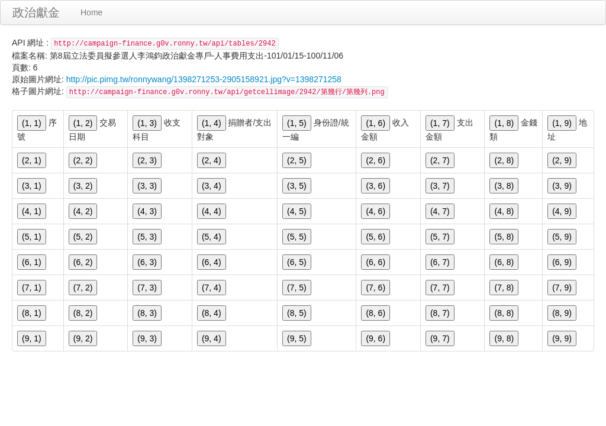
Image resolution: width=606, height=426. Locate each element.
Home (91, 12)
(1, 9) (562, 123)
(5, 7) (440, 236)
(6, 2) (83, 262)
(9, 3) (147, 338)
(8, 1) (31, 313)
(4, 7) (440, 211)
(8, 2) (83, 313)
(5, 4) (211, 236)
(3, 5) (297, 186)
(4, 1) (31, 211)
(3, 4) (211, 186)
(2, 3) (147, 160)
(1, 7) (440, 123)
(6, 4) (211, 262)
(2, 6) (375, 160)
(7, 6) (375, 287)
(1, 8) (504, 123)
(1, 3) (147, 123)
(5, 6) (375, 236)
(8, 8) (504, 313)
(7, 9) (562, 287)
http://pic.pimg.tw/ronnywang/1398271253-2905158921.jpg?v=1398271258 (203, 79)
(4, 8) (504, 211)
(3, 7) (440, 186)
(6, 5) (297, 262)
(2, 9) (562, 160)
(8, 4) (211, 313)
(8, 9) (562, 313)
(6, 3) (147, 262)
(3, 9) (562, 186)
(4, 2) (83, 211)
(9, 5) (297, 338)
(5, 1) (31, 236)
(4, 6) (375, 211)
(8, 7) (440, 313)
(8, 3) (147, 313)
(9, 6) (375, 338)
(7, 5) (297, 287)
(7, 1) (31, 287)
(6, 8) (504, 262)
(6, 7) (440, 262)
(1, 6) (375, 123)
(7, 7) (440, 287)
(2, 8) (504, 160)
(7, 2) (83, 287)
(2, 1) (31, 160)
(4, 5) (297, 211)
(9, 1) (31, 338)
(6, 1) (31, 262)
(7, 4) (211, 287)
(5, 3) (147, 236)
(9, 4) (211, 338)
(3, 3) (147, 186)
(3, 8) (504, 186)
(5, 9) (562, 236)
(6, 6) (375, 262)
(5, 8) (504, 236)
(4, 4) (211, 211)
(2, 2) (83, 160)
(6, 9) (562, 262)
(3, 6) (375, 186)
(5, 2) (83, 236)
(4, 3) (147, 211)
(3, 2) (83, 186)
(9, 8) (504, 338)
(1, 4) (211, 123)
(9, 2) (83, 338)
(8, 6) (375, 313)
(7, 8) (504, 287)
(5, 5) (297, 236)
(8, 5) (297, 313)
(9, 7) (440, 338)
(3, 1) (31, 186)
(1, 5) (297, 123)
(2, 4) (211, 160)
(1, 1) (31, 123)
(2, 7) (440, 160)
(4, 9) (562, 211)
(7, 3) (147, 287)
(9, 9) (562, 338)
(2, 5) (297, 160)
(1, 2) (83, 123)
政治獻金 (36, 12)
